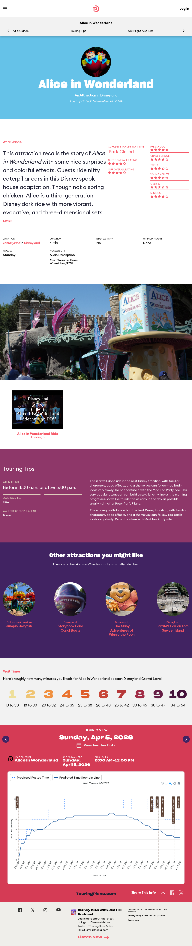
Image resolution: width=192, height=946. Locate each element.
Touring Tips (78, 31)
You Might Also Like (141, 31)
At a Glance (21, 31)
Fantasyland (11, 243)
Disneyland (108, 95)
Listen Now (94, 937)
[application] (96, 830)
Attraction (88, 95)
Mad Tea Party (155, 519)
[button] (184, 31)
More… (8, 221)
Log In (184, 8)
